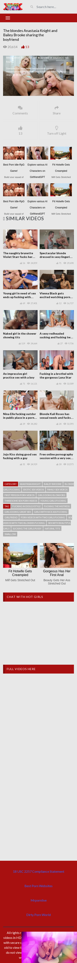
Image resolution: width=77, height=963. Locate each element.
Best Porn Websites (38, 886)
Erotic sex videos (33, 489)
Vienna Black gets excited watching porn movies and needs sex (55, 297)
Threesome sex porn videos (21, 500)
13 (27, 47)
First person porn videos (19, 495)
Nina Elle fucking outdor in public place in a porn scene (19, 417)
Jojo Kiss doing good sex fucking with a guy (20, 456)
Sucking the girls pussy (27, 528)
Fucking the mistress (57, 506)
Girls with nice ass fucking (50, 511)
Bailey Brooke (52, 484)
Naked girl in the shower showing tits (19, 335)
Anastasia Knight (30, 484)
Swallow (10, 534)
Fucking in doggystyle (26, 506)
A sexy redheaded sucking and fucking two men (56, 337)
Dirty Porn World (38, 915)
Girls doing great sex (18, 511)
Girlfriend (11, 517)
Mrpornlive (39, 900)
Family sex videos (57, 489)
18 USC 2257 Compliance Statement (38, 871)
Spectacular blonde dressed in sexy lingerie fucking (55, 256)
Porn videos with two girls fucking (43, 517)
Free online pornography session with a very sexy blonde (56, 458)
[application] (38, 76)
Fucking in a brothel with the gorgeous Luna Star (56, 375)
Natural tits (52, 528)
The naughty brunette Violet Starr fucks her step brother (18, 256)
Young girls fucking (53, 500)
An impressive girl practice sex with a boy (18, 375)
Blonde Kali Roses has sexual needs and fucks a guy (56, 417)
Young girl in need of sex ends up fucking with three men (19, 297)
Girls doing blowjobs (51, 495)
